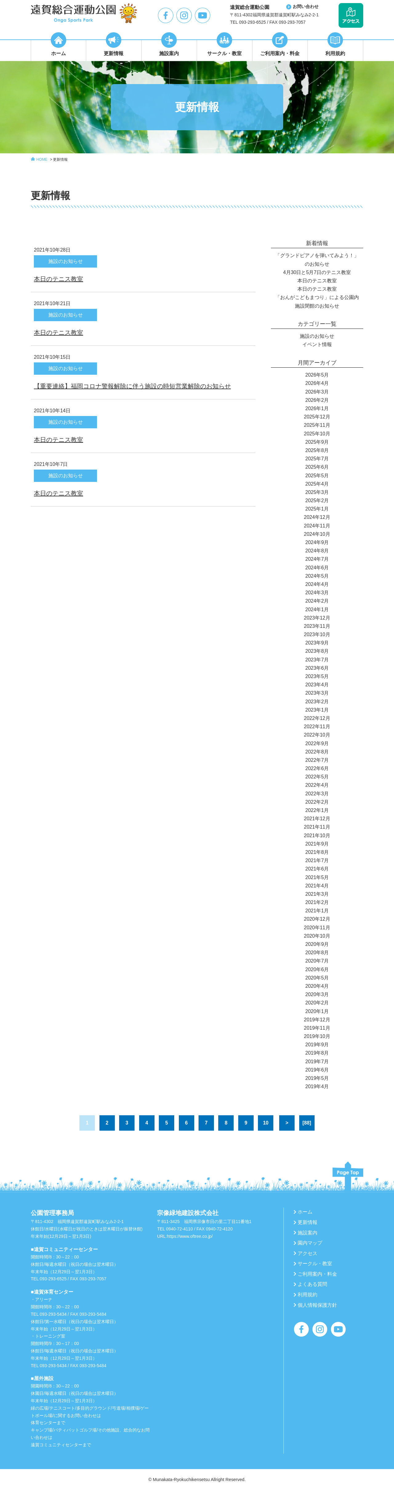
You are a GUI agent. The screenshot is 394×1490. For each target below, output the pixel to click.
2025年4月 (317, 484)
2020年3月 (317, 994)
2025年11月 (317, 425)
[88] (306, 1122)
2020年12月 (317, 919)
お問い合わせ (306, 6)
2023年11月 (317, 626)
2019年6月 (317, 1069)
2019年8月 (317, 1053)
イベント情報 (317, 344)
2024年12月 (317, 517)
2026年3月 (317, 391)
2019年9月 (317, 1044)
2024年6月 (317, 567)
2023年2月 (317, 701)
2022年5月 (317, 776)
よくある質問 (312, 1284)
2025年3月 (317, 492)
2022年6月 (317, 768)
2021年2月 (317, 902)
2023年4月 (317, 684)
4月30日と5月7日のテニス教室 (317, 272)
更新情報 (60, 159)
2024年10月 (317, 534)
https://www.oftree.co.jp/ (190, 1236)
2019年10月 (317, 1036)
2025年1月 (317, 508)
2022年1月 (317, 810)
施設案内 (307, 1232)
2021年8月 (317, 852)
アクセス (307, 1253)
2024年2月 (317, 601)
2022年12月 (317, 718)
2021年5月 (317, 877)
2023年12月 (317, 617)
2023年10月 (317, 634)
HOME (41, 159)
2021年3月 (317, 894)
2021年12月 (317, 818)
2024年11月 (317, 525)
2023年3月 (317, 693)
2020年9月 (317, 944)
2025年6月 (317, 467)
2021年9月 (317, 843)
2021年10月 (317, 835)
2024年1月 (317, 609)
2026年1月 (317, 408)
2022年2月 (317, 802)
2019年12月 (317, 1019)
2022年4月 (317, 785)
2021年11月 (317, 827)
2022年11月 (317, 726)
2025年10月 (317, 433)
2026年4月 (317, 383)
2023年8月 (317, 651)
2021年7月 (317, 860)
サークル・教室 (315, 1263)
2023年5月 (317, 676)
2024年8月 (317, 550)
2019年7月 (317, 1061)
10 (265, 1122)
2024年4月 (317, 584)
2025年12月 (317, 416)
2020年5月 (317, 977)
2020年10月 (317, 936)
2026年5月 (317, 375)
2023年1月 (317, 710)
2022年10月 (317, 734)
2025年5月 (317, 475)
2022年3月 (317, 793)
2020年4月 (317, 986)
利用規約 (307, 1294)
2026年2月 (317, 400)
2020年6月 (317, 969)
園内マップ (310, 1243)
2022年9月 (317, 743)
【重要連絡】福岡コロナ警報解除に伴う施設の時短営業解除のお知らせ (132, 386)
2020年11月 (317, 927)
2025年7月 (317, 458)
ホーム (305, 1211)
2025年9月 (317, 442)
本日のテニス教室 (58, 279)
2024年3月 (317, 592)
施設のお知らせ (317, 336)
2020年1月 (317, 1011)
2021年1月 (317, 910)
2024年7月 (317, 559)
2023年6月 (317, 668)
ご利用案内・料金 (317, 1274)
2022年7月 (317, 760)
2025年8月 (317, 450)
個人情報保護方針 (317, 1305)
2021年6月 (317, 868)
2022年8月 (317, 751)
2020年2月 (317, 1002)
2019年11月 (317, 1028)
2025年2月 (317, 500)
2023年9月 (317, 642)
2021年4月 (317, 885)
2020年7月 (317, 960)
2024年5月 (317, 576)
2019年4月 (317, 1086)
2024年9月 (317, 542)
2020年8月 (317, 952)
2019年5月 (317, 1078)
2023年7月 (317, 659)
